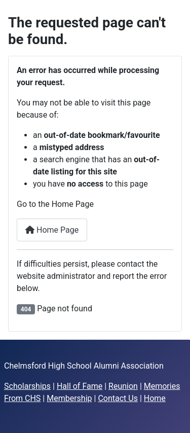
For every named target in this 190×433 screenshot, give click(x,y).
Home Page (52, 230)
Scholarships (27, 386)
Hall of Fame (79, 386)
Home (155, 398)
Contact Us (118, 398)
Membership (69, 398)
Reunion (123, 386)
